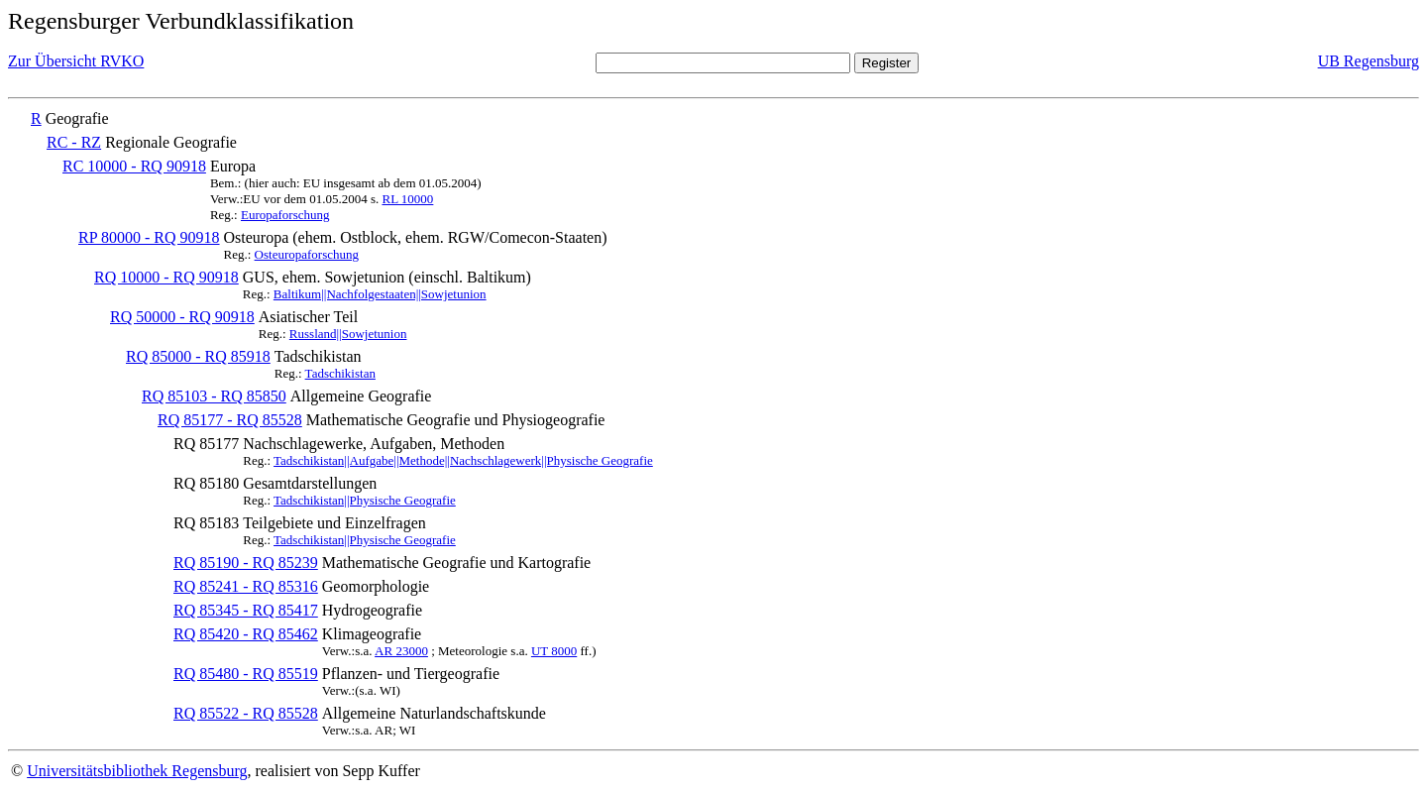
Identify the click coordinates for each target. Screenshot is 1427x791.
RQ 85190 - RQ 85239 (245, 562)
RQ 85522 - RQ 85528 (245, 713)
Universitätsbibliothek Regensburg (137, 770)
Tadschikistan (340, 373)
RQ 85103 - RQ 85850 (214, 396)
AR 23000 (401, 650)
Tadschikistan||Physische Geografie (365, 500)
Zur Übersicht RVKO (76, 61)
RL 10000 (407, 198)
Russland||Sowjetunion (348, 333)
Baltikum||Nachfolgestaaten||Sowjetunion (380, 293)
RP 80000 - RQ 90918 (149, 237)
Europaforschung (285, 214)
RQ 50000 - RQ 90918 (182, 316)
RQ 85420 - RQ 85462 (245, 633)
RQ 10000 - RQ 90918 (166, 277)
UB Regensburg (1368, 61)
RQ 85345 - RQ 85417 (245, 610)
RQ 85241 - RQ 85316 (245, 586)
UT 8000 (554, 650)
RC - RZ (74, 142)
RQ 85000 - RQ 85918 (198, 356)
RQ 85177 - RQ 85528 (230, 419)
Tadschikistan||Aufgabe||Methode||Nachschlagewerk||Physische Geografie (463, 460)
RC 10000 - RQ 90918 (134, 166)
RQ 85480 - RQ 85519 (245, 673)
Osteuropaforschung (307, 254)
